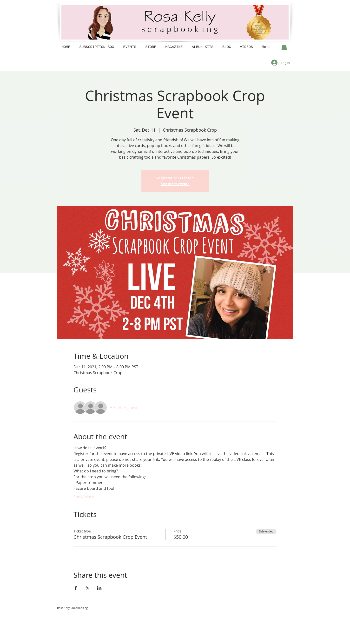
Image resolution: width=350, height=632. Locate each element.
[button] (284, 47)
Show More (83, 496)
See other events (175, 184)
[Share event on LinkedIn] (99, 588)
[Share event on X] (87, 588)
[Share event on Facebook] (75, 588)
